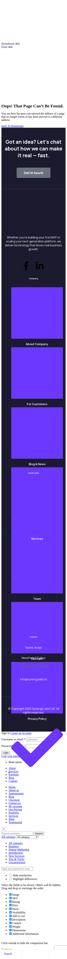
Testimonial (15, 822)
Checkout (14, 799)
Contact (13, 781)
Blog (11, 796)
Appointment (16, 793)
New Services (16, 855)
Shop (11, 819)
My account (15, 806)
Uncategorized (17, 862)
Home (4, 43)
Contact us (15, 803)
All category (16, 843)
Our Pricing (15, 809)
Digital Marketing (19, 849)
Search (39, 833)
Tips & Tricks (16, 859)
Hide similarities (20, 875)
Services (13, 815)
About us (14, 790)
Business (14, 846)
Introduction (16, 852)
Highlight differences (23, 878)
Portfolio (14, 812)
